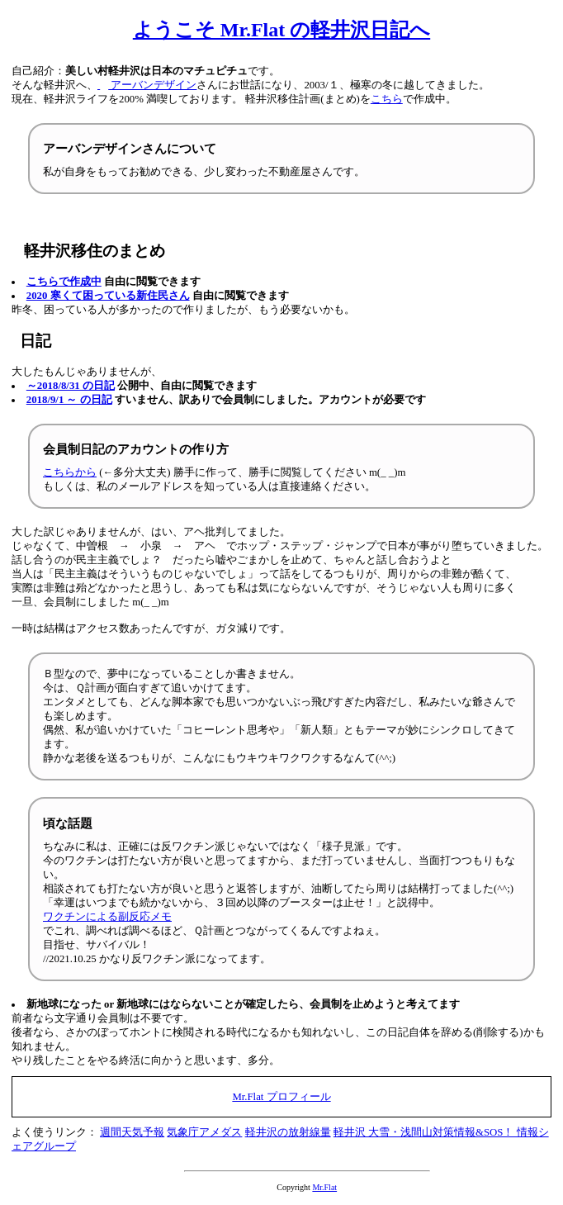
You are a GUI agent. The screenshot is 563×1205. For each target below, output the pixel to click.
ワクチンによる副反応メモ (107, 917)
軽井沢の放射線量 (288, 1132)
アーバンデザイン (146, 85)
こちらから (70, 472)
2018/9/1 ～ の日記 (69, 400)
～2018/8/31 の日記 (70, 385)
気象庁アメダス (204, 1132)
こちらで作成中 (64, 281)
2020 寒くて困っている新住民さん (108, 295)
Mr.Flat (324, 1187)
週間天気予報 (132, 1132)
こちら (387, 99)
